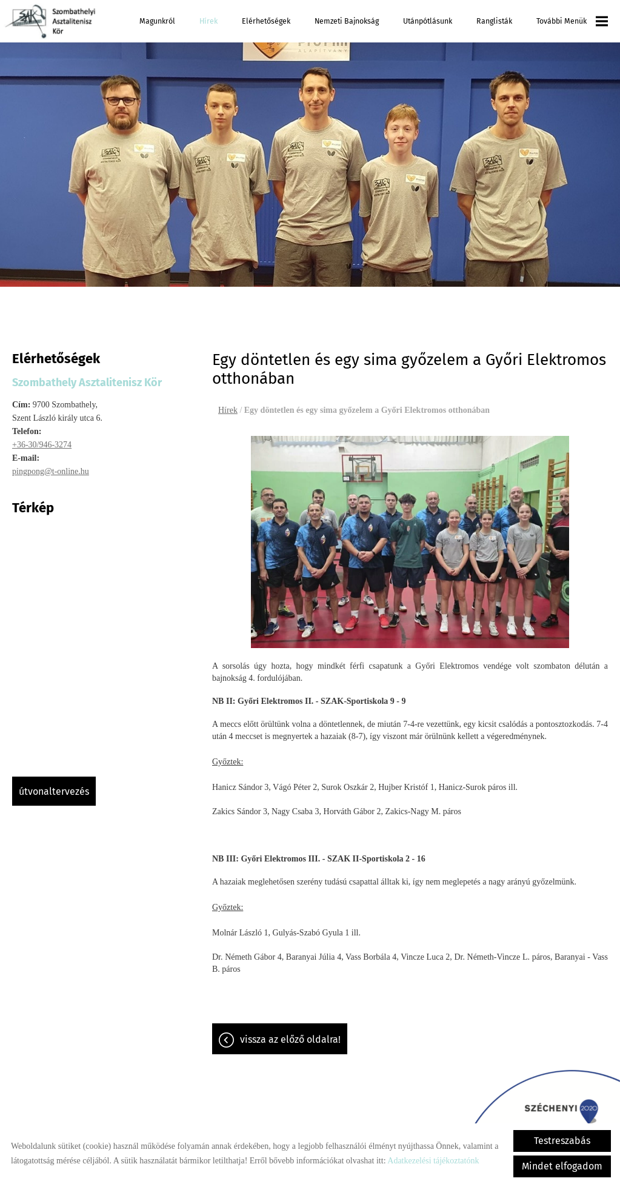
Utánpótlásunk (427, 20)
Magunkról (157, 20)
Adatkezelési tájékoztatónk (433, 1160)
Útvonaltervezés (54, 791)
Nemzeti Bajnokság (347, 20)
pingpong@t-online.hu (50, 471)
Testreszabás (562, 1140)
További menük (572, 21)
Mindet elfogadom (562, 1166)
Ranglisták (494, 20)
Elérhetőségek (266, 20)
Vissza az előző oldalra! (290, 1039)
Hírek (208, 20)
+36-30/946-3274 (42, 444)
